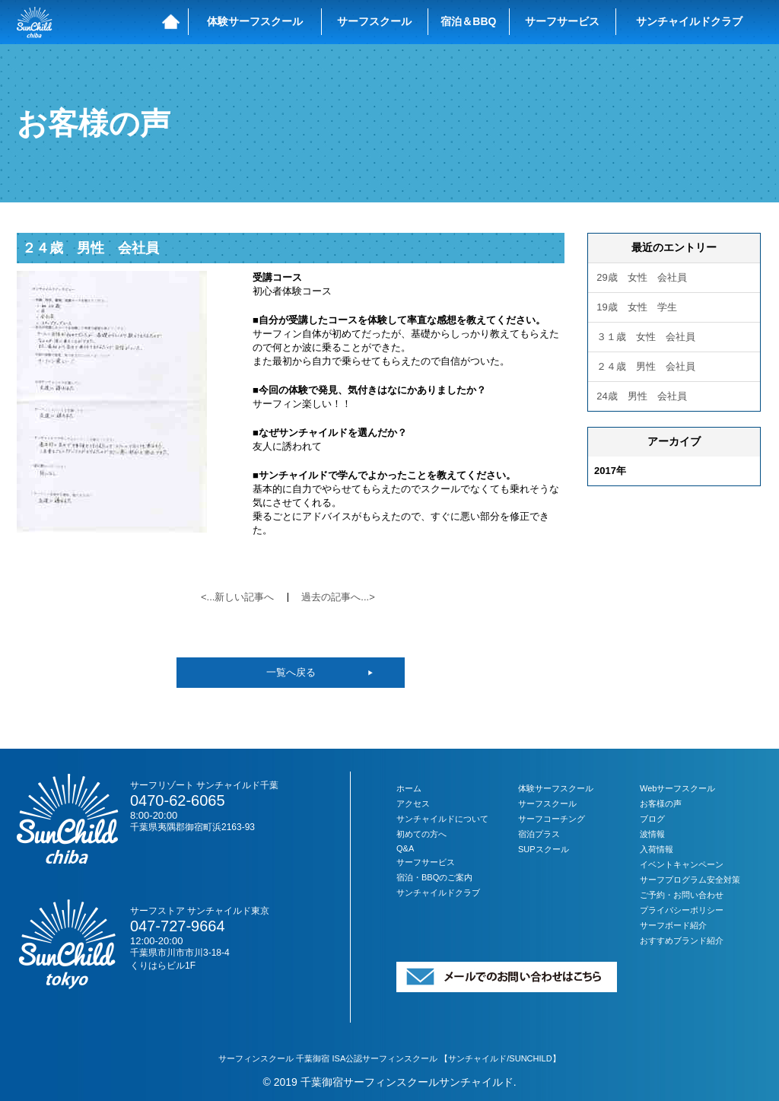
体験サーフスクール (255, 21)
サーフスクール (374, 21)
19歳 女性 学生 (636, 307)
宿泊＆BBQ (468, 21)
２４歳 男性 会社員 (90, 248)
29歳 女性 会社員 (641, 277)
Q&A (405, 848)
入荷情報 (656, 849)
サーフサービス (562, 21)
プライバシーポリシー (681, 910)
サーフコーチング (551, 818)
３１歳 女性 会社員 (645, 336)
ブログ (652, 818)
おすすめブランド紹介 (681, 940)
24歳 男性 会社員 (641, 396)
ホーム (408, 788)
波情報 (652, 833)
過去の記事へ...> (337, 597)
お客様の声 (661, 803)
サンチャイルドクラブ (689, 21)
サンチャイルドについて (442, 818)
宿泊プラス (539, 833)
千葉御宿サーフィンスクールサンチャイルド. (408, 1082)
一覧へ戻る (291, 672)
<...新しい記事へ (237, 597)
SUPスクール (543, 849)
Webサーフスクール (677, 788)
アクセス (413, 803)
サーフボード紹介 (673, 925)
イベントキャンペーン (681, 864)
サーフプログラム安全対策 (690, 879)
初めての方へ (421, 833)
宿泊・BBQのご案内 (434, 877)
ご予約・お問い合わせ (681, 894)
